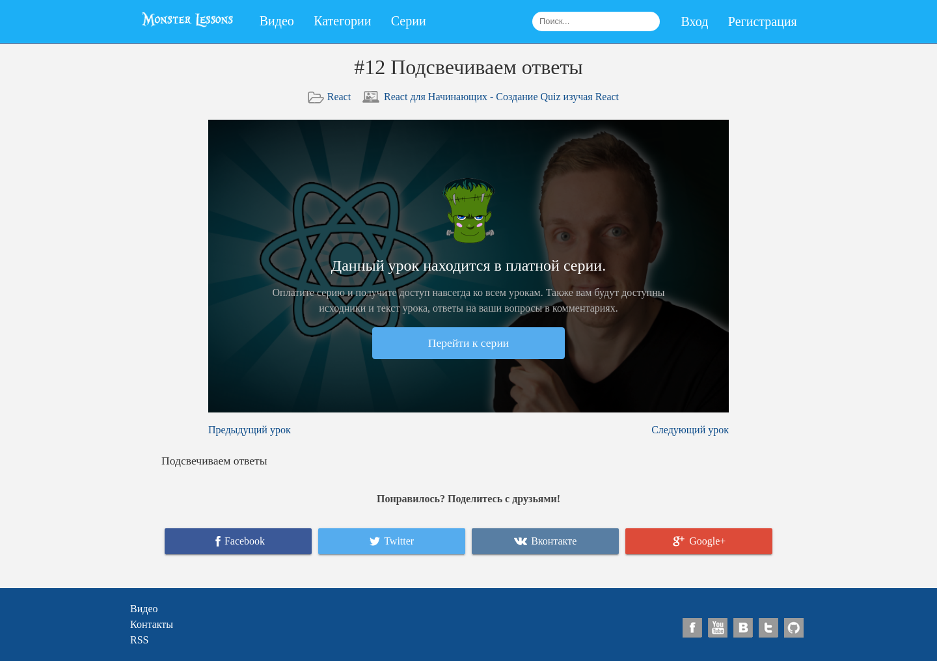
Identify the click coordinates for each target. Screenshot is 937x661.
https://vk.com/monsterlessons (743, 628)
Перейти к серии (468, 342)
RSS (139, 639)
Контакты (151, 624)
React (339, 96)
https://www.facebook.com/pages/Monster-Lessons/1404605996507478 (692, 628)
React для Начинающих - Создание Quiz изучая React (501, 96)
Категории (342, 21)
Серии (408, 21)
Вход (695, 21)
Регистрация (762, 21)
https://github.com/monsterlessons (794, 628)
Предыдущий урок (249, 429)
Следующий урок (690, 429)
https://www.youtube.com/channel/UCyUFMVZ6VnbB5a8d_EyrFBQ (718, 628)
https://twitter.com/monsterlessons (769, 628)
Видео (277, 21)
